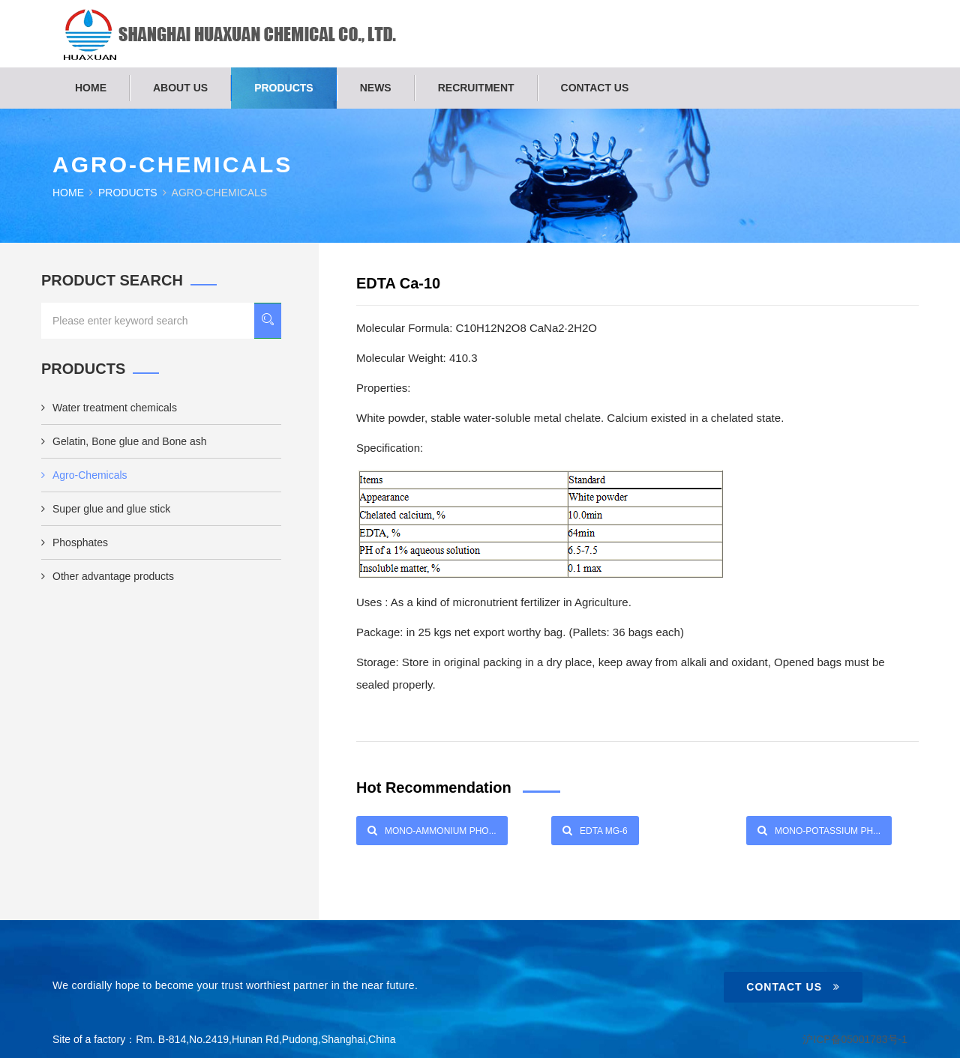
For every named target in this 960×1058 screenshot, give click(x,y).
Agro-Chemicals (84, 475)
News (376, 88)
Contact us (595, 88)
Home (90, 88)
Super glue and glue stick (105, 509)
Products (284, 88)
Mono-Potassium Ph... (819, 830)
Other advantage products (107, 576)
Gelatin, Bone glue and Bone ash (124, 441)
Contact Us (793, 987)
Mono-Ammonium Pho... (432, 830)
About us (180, 88)
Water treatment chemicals (109, 408)
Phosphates (74, 542)
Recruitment (476, 88)
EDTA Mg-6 (595, 830)
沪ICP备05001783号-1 (855, 1039)
